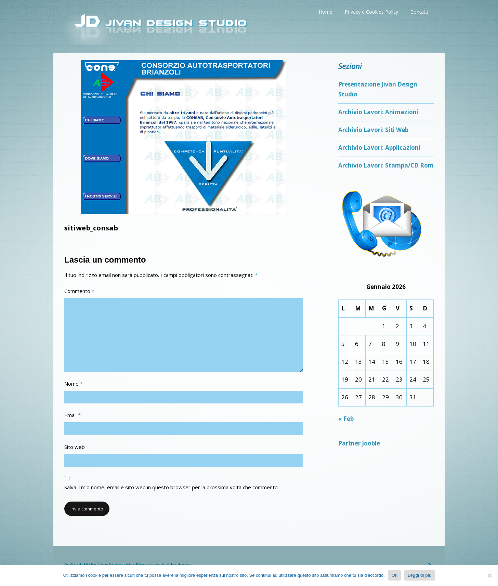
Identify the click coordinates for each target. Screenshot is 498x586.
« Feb (346, 419)
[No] (489, 575)
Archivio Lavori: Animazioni (378, 112)
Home (325, 12)
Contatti (419, 12)
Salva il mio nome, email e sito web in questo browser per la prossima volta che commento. (171, 487)
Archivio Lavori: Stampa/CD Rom (386, 165)
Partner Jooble (359, 443)
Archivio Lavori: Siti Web (373, 130)
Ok (394, 575)
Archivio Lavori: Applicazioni (379, 147)
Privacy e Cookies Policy (371, 12)
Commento (79, 291)
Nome (73, 383)
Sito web (74, 446)
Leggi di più (420, 575)
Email (72, 415)
